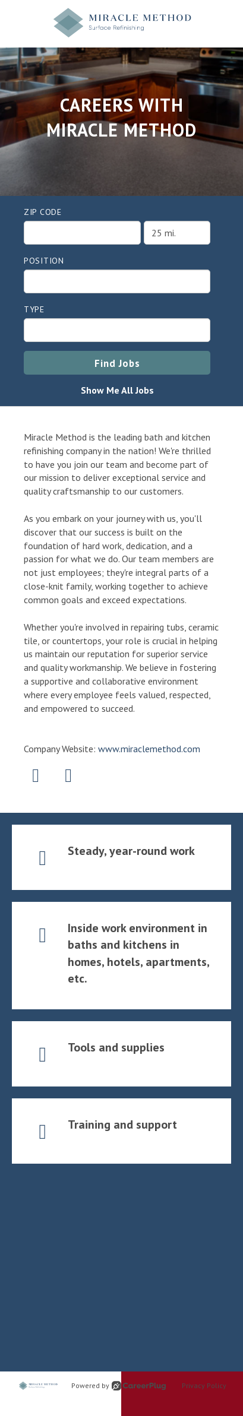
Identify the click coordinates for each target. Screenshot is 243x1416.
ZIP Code (43, 212)
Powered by (118, 1385)
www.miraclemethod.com (149, 749)
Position (44, 260)
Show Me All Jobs (117, 390)
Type (34, 309)
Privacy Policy (204, 1385)
